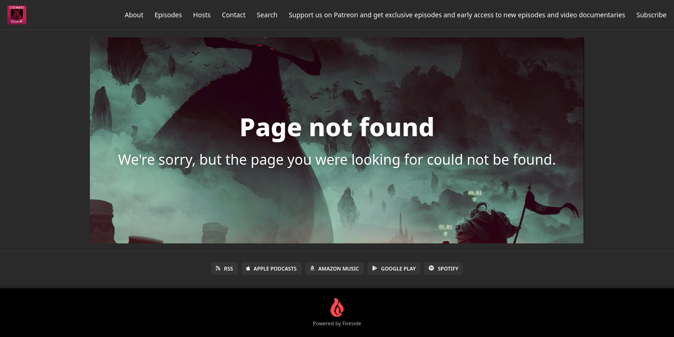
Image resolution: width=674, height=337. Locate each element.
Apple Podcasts (271, 268)
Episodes (168, 14)
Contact (234, 14)
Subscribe (652, 14)
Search (267, 14)
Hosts (202, 14)
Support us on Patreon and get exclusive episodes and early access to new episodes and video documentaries (457, 14)
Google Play (394, 268)
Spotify (443, 268)
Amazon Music (334, 268)
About (134, 14)
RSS (224, 268)
